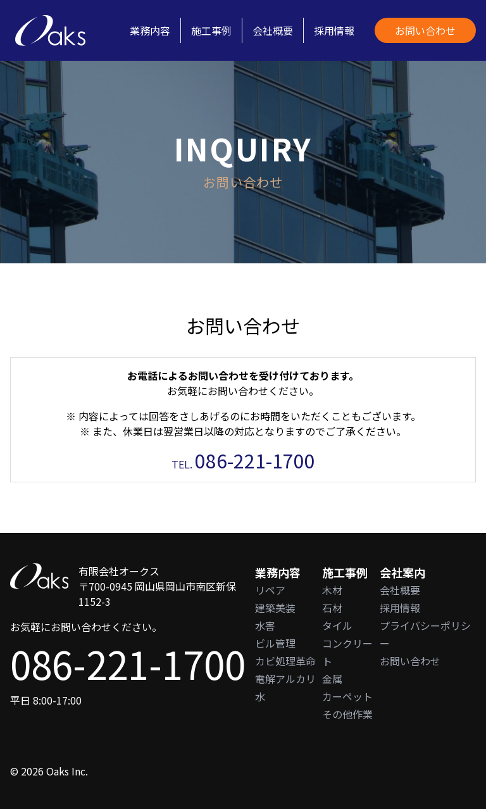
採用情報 (334, 30)
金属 (332, 678)
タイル (337, 625)
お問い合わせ (425, 30)
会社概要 (272, 30)
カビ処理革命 (285, 660)
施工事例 (211, 30)
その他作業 (347, 714)
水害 (265, 625)
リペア (270, 590)
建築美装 (275, 607)
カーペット (347, 696)
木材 (332, 590)
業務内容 (150, 30)
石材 (332, 607)
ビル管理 (275, 643)
